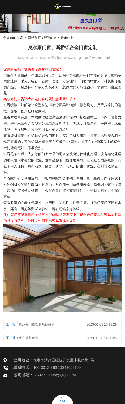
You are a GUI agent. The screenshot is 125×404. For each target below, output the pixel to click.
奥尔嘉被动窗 (28, 338)
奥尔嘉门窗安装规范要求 (37, 324)
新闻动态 (50, 38)
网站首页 (34, 38)
